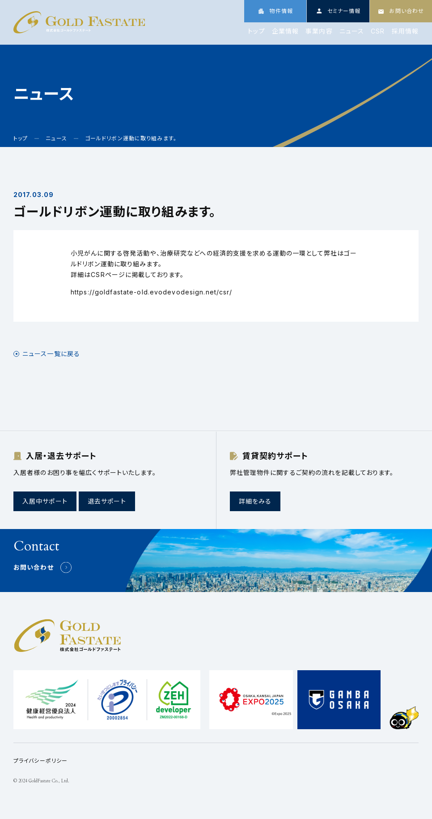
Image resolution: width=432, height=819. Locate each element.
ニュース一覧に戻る (51, 354)
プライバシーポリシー (40, 760)
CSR (378, 31)
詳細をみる (255, 501)
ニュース (351, 31)
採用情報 (405, 31)
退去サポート (107, 501)
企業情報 (285, 31)
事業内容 (318, 31)
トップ (256, 31)
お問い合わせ (33, 567)
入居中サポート (45, 501)
